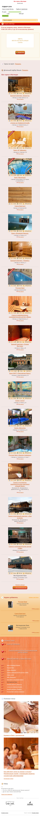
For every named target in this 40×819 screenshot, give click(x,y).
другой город (20, 3)
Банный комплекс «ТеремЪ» (19, 260)
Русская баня (20, 288)
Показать (18, 64)
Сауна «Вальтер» (20, 428)
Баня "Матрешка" (20, 177)
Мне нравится (21, 99)
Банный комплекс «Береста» (20, 96)
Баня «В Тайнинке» (20, 150)
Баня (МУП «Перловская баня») (20, 373)
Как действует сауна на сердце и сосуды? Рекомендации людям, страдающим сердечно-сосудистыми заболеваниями (19, 773)
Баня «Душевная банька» (20, 233)
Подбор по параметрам (21, 9)
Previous (9, 84)
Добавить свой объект (34, 597)
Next (30, 84)
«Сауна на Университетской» (20, 123)
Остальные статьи (8, 778)
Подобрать (5, 15)
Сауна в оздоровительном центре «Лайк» (17, 672)
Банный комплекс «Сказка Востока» (19, 658)
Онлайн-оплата (4, 812)
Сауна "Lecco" (20, 400)
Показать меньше (20, 585)
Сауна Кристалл (20, 206)
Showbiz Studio (35, 812)
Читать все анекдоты (6, 794)
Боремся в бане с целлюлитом (14, 735)
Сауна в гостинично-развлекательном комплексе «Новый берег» (20, 484)
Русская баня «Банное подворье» (20, 455)
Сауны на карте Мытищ (7, 9)
